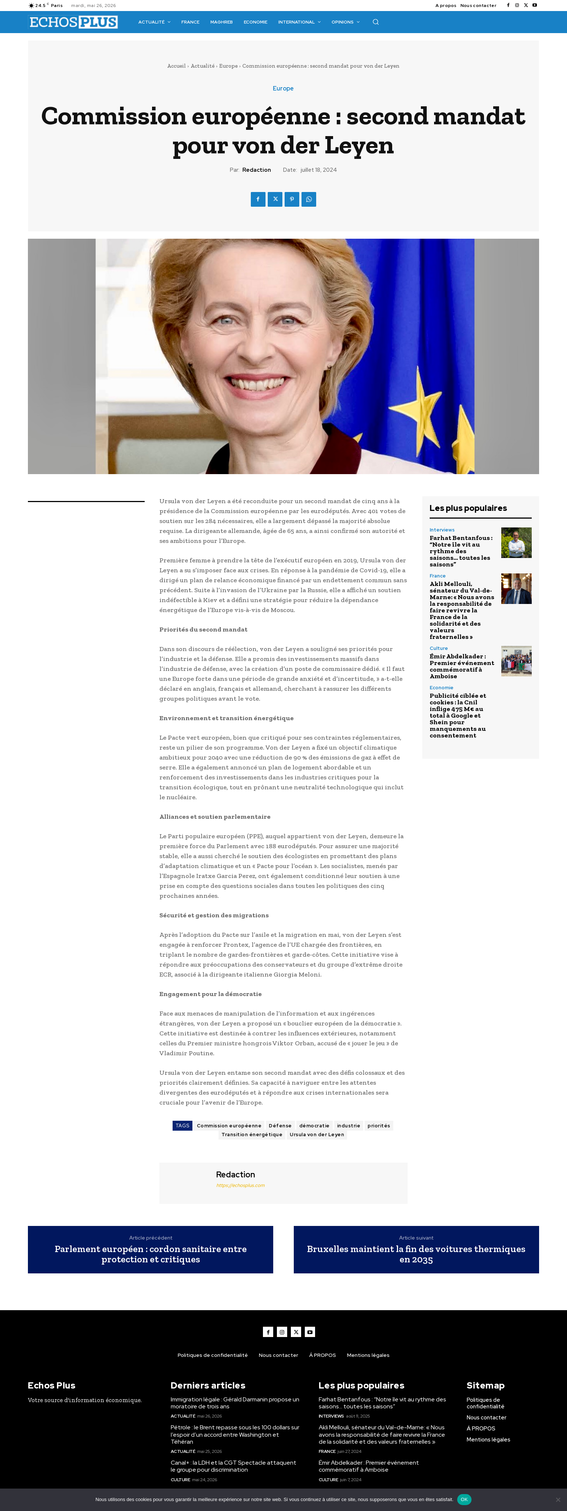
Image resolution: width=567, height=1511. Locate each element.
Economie (442, 687)
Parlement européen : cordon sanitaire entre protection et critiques (151, 1254)
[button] (375, 21)
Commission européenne (229, 1126)
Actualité (202, 66)
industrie (349, 1126)
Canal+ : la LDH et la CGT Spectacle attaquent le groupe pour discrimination (233, 1466)
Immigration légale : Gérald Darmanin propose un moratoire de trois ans (235, 1403)
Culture (439, 648)
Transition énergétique (251, 1134)
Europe (228, 66)
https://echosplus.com (240, 1185)
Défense (280, 1126)
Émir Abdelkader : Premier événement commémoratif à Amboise (462, 666)
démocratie (314, 1126)
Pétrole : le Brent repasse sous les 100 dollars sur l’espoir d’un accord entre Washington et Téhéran (235, 1434)
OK (464, 1499)
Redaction (256, 170)
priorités (379, 1126)
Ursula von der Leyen (317, 1134)
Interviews (442, 529)
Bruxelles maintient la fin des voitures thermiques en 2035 (416, 1254)
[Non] (557, 1499)
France (438, 575)
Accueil (176, 66)
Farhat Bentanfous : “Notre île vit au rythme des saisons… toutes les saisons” (461, 551)
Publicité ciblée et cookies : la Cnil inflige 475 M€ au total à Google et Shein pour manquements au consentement (458, 715)
